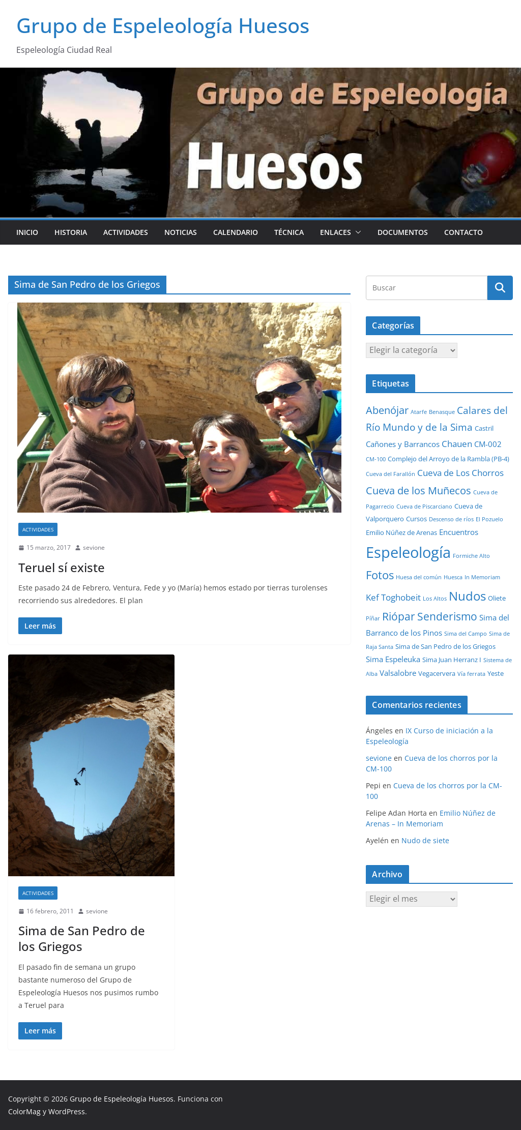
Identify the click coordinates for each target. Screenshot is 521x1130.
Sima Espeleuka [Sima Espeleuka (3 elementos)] (393, 659)
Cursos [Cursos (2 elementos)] (416, 518)
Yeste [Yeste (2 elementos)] (495, 673)
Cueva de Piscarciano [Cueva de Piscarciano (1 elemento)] (424, 506)
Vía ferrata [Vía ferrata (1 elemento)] (471, 673)
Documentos (403, 232)
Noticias (180, 232)
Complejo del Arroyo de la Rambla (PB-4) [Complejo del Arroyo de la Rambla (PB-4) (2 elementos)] (448, 458)
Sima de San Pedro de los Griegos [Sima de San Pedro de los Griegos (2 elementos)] (445, 646)
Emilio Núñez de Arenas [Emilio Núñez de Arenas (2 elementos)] (401, 532)
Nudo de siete (425, 840)
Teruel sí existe (61, 567)
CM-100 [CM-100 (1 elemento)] (376, 459)
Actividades (125, 232)
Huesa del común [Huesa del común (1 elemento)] (419, 577)
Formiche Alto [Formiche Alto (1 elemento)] (471, 555)
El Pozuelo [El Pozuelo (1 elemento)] (489, 519)
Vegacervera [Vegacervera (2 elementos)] (436, 673)
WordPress (66, 1111)
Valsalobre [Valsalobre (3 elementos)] (398, 673)
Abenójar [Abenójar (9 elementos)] (387, 410)
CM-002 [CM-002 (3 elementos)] (488, 444)
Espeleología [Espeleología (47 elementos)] (408, 552)
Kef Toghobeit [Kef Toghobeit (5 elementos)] (393, 597)
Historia (70, 232)
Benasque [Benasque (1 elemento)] (442, 411)
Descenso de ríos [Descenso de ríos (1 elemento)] (451, 519)
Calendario (235, 232)
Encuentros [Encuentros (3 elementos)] (458, 532)
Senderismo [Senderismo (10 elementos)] (447, 616)
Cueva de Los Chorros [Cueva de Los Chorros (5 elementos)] (460, 473)
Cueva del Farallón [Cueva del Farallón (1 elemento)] (390, 474)
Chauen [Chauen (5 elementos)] (457, 444)
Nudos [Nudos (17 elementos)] (467, 596)
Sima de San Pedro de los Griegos (81, 938)
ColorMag (24, 1111)
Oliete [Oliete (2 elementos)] (497, 598)
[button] (356, 232)
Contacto (463, 232)
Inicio (27, 232)
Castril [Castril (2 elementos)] (484, 428)
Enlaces (335, 232)
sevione (94, 547)
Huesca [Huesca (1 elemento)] (453, 577)
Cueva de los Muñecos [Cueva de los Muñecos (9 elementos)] (418, 490)
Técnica (289, 232)
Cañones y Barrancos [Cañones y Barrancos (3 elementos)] (403, 444)
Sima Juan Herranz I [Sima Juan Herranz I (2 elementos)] (451, 659)
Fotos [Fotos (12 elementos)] (380, 575)
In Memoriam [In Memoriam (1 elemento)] (482, 577)
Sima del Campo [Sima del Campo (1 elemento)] (465, 633)
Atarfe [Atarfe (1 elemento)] (419, 411)
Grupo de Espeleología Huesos (162, 25)
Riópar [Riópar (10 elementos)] (398, 616)
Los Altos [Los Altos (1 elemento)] (435, 598)
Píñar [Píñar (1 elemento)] (373, 618)
